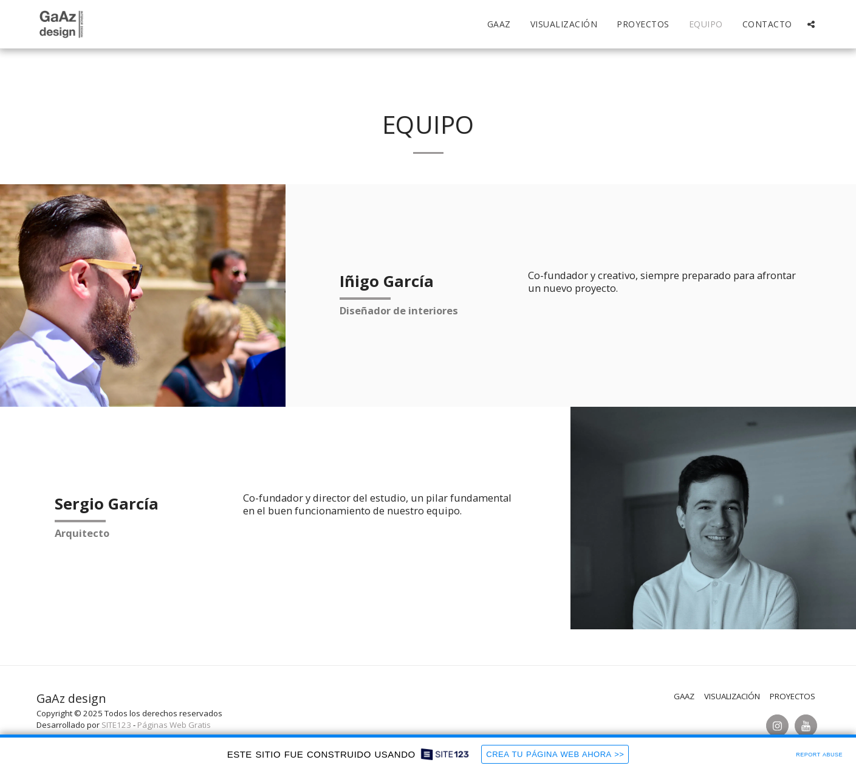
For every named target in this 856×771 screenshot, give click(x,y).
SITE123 (116, 724)
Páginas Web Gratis (174, 724)
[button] (811, 24)
